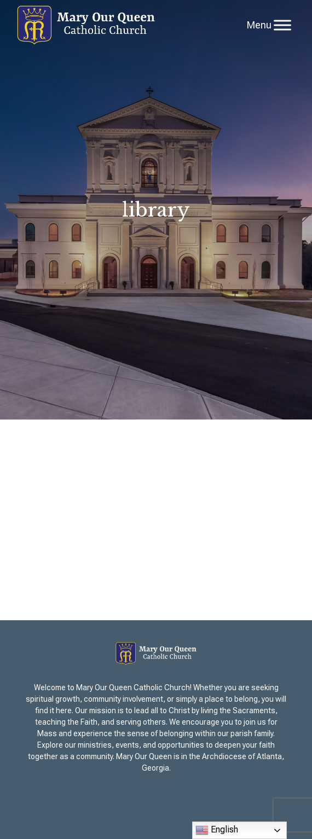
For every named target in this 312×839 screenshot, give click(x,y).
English (216, 830)
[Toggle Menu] (282, 25)
